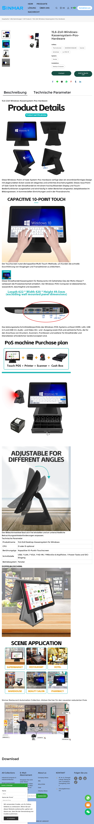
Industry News (42, 790)
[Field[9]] (14, 793)
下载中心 (40, 794)
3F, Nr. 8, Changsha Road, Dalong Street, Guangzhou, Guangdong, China (64, 781)
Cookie (17, 804)
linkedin (80, 81)
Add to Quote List (83, 73)
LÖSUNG (32, 8)
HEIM (30, 4)
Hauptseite (5, 19)
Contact (61, 73)
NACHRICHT (34, 12)
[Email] (28, 795)
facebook (52, 81)
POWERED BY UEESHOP (41, 821)
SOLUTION (41, 784)
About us (42, 772)
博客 (39, 780)
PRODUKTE (42, 4)
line (57, 81)
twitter (62, 81)
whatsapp (66, 81)
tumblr (75, 81)
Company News (43, 777)
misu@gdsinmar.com (64, 789)
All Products (27, 19)
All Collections (8, 772)
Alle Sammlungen (16, 19)
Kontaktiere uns (84, 8)
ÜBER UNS (44, 8)
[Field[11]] (14, 800)
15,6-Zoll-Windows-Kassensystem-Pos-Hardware (49, 19)
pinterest (71, 81)
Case (39, 787)
